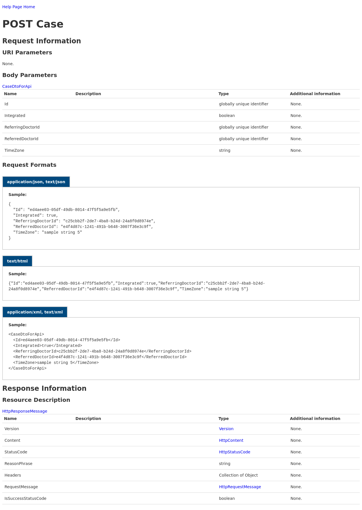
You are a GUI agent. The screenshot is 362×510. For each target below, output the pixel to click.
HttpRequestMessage (240, 487)
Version (226, 428)
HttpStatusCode (234, 452)
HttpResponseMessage (24, 411)
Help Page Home (18, 7)
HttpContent (231, 440)
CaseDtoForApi (16, 86)
